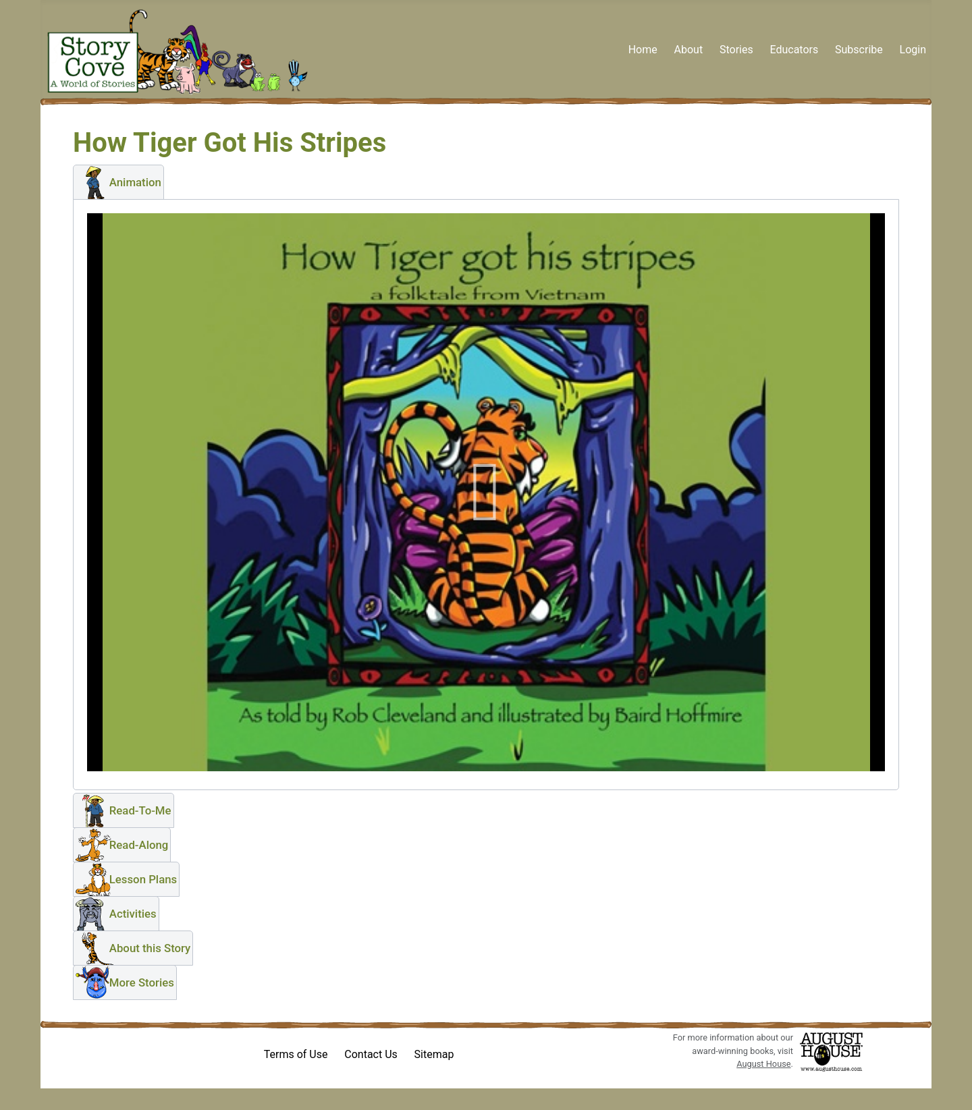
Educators (794, 49)
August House (763, 1064)
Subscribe (859, 49)
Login (913, 49)
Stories (736, 49)
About (688, 49)
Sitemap (434, 1054)
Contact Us (371, 1054)
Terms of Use (296, 1054)
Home (642, 49)
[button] (118, 182)
